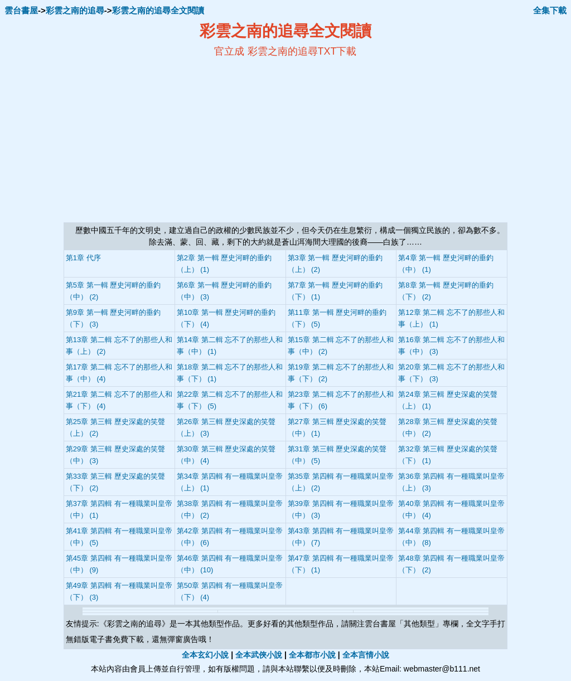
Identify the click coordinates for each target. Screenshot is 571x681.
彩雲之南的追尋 (75, 10)
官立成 (229, 51)
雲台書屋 (21, 10)
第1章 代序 (83, 258)
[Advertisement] (177, 140)
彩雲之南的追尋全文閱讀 (158, 10)
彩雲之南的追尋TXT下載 (302, 51)
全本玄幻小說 (205, 654)
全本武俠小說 (258, 654)
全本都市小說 (312, 654)
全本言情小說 (365, 654)
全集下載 (550, 10)
